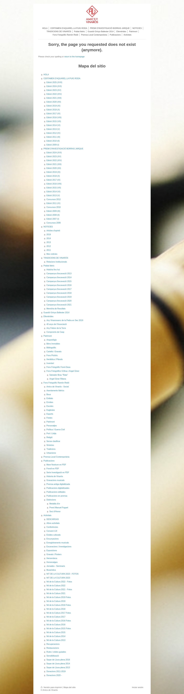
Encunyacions (52, 539)
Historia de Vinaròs (54, 476)
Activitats (47, 515)
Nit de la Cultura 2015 (55, 632)
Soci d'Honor (54, 511)
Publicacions (48, 461)
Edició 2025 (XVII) (54, 82)
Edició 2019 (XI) (53, 106)
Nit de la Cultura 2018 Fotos (58, 605)
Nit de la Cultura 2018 (55, 609)
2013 (48, 242)
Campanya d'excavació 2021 (58, 305)
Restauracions (52, 648)
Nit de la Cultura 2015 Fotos (58, 628)
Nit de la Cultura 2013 (55, 640)
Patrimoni (47, 336)
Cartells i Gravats (53, 351)
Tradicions (50, 449)
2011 (48, 250)
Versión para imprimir (51, 687)
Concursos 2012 (53, 199)
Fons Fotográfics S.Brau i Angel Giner (62, 371)
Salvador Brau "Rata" (58, 375)
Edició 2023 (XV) (53, 90)
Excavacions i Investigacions (58, 547)
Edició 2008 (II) (53, 215)
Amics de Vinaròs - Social (57, 387)
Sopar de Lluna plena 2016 (58, 660)
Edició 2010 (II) (53, 141)
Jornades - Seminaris (55, 566)
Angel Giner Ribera (57, 379)
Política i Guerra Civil (55, 429)
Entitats (49, 398)
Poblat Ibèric (48, 266)
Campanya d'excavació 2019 (58, 297)
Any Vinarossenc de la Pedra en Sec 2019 (64, 320)
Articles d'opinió (53, 231)
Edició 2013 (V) (53, 129)
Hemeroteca (51, 558)
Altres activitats (53, 523)
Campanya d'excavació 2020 (58, 301)
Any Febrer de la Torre (56, 328)
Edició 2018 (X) (53, 110)
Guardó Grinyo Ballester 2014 (56, 312)
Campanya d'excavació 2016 (58, 285)
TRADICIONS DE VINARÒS (55, 258)
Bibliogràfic (51, 348)
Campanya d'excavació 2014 (58, 277)
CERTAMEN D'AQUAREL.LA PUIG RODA (61, 78)
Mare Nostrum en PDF (56, 465)
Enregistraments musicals (57, 543)
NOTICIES (48, 227)
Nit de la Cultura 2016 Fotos (58, 621)
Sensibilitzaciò (52, 656)
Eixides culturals (53, 535)
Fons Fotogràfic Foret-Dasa (58, 367)
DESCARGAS (52, 519)
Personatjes (51, 426)
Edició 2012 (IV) (53, 133)
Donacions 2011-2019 (56, 671)
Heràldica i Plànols (54, 359)
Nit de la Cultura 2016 (55, 625)
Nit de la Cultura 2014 (55, 636)
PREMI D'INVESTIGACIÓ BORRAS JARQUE (63, 149)
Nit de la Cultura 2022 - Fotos (59, 582)
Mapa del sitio (70, 687)
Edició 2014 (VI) (53, 125)
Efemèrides (48, 316)
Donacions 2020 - (54, 675)
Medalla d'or (54, 504)
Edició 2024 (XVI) (54, 86)
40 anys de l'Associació (56, 324)
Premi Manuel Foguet (58, 508)
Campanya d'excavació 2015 (58, 281)
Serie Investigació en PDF (57, 472)
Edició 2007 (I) (52, 219)
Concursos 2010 (53, 207)
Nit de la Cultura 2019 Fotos (58, 597)
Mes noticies (51, 254)
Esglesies (50, 410)
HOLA (46, 75)
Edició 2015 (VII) (53, 121)
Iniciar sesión (137, 687)
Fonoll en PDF (52, 469)
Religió (49, 437)
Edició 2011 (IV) (53, 203)
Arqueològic (51, 340)
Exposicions (51, 550)
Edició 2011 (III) (53, 137)
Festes (49, 418)
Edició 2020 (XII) (53, 102)
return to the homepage (74, 57)
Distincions (51, 500)
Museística (51, 570)
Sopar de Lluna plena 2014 (58, 664)
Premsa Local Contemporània (56, 457)
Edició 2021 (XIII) (53, 98)
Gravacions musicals (55, 480)
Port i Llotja (51, 433)
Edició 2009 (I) (52, 145)
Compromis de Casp (55, 332)
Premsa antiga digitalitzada (58, 484)
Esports (49, 414)
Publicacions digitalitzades (57, 488)
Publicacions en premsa (56, 496)
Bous (48, 394)
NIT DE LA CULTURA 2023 (58, 578)
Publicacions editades (55, 492)
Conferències (52, 527)
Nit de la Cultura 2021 (55, 593)
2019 (48, 234)
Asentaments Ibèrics (55, 390)
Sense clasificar (53, 441)
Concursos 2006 (53, 223)
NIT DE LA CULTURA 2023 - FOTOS (62, 574)
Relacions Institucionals (56, 262)
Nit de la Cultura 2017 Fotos (58, 613)
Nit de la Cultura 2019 (55, 601)
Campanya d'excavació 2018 (58, 293)
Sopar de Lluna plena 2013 (58, 667)
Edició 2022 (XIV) (54, 94)
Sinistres (50, 445)
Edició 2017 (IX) (53, 114)
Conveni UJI (51, 531)
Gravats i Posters (53, 554)
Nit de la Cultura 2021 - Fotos (59, 589)
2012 (48, 246)
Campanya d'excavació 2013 (58, 273)
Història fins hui (53, 270)
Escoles (49, 406)
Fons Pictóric (52, 355)
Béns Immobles (53, 344)
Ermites (49, 402)
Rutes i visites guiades (56, 652)
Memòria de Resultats (55, 309)
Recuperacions (53, 644)
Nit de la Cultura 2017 (55, 617)
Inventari (50, 363)
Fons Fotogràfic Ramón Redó (56, 383)
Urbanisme (51, 453)
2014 (48, 238)
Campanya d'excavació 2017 (58, 289)
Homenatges (52, 562)
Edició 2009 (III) (53, 211)
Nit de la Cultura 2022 (55, 586)
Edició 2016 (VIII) (53, 117)
